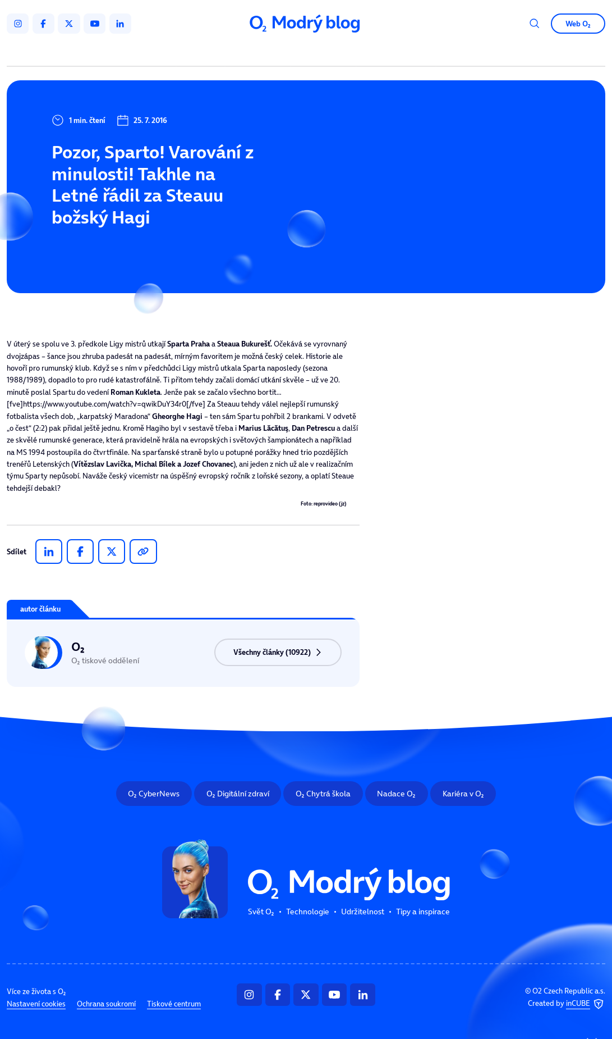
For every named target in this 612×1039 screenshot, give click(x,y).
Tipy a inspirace (396, 52)
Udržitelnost (325, 52)
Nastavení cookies (36, 1004)
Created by (566, 1004)
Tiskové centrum (174, 1004)
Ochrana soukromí (106, 1004)
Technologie (259, 52)
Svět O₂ (202, 52)
